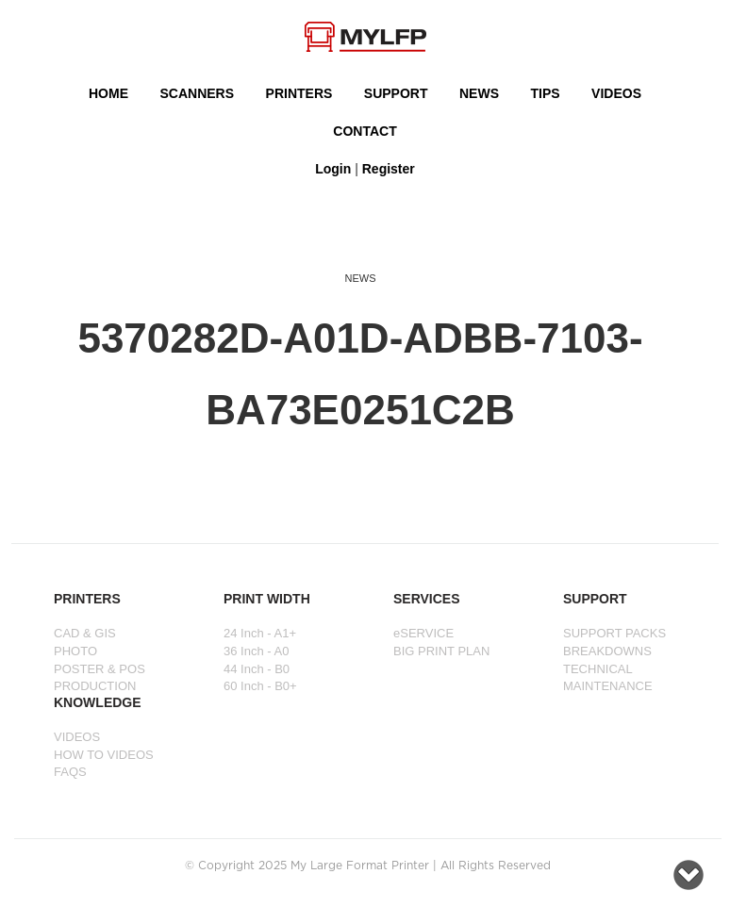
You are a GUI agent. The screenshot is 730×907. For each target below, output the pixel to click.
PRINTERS (299, 93)
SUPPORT (396, 93)
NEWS (479, 93)
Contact (364, 131)
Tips (544, 93)
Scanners (196, 93)
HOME (108, 93)
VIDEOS (616, 93)
